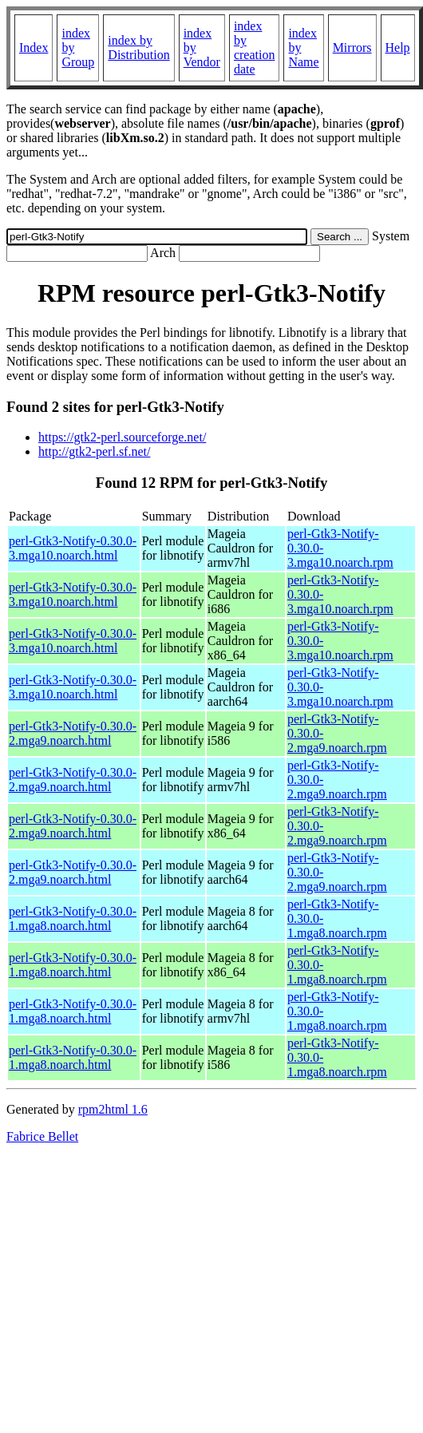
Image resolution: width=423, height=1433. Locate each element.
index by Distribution (138, 47)
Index (33, 47)
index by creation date (254, 47)
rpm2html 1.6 (113, 1109)
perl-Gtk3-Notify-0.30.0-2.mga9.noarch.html (72, 733)
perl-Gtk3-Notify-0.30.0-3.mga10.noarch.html (72, 548)
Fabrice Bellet (42, 1136)
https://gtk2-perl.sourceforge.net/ (122, 437)
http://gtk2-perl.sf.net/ (94, 451)
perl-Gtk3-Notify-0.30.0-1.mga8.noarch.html (72, 918)
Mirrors (352, 47)
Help (397, 47)
